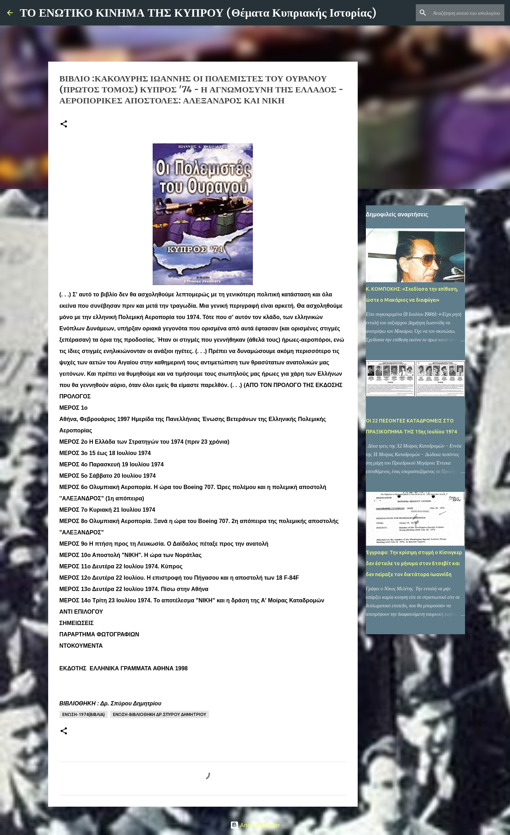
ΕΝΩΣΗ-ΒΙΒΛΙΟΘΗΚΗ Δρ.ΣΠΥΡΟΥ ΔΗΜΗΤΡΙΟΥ (159, 714)
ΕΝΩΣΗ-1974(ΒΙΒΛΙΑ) (83, 714)
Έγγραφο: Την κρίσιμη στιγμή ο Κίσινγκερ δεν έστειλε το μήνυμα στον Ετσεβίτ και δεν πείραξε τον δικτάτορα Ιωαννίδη (414, 563)
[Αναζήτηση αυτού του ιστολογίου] (467, 12)
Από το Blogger (255, 825)
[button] (64, 124)
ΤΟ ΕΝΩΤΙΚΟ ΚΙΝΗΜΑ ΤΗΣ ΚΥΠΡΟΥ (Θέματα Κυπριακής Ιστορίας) (198, 13)
